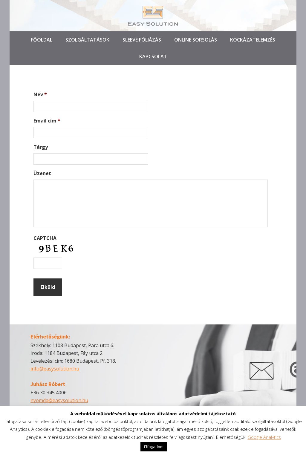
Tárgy (40, 147)
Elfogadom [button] (153, 446)
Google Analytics (264, 437)
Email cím (46, 121)
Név (40, 94)
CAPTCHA (44, 238)
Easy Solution (153, 15)
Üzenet (42, 173)
